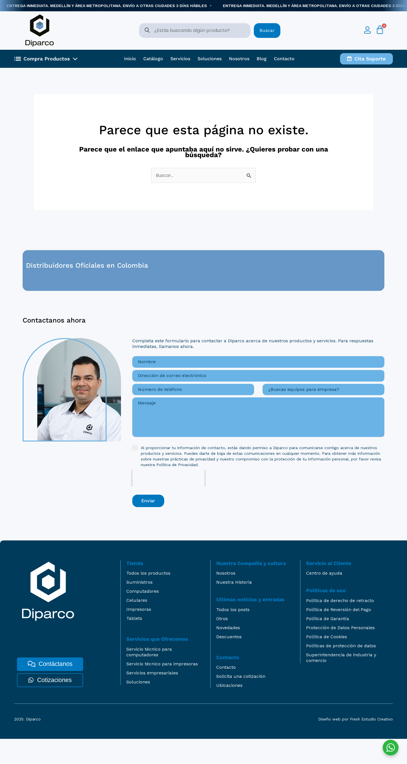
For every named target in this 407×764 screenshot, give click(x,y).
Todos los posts (233, 634)
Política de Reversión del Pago (338, 634)
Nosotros (239, 58)
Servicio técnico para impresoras (162, 689)
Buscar (267, 30)
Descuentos (229, 662)
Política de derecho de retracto (340, 625)
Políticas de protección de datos (341, 671)
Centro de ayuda (324, 598)
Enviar (148, 528)
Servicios (180, 58)
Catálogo (153, 58)
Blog (262, 58)
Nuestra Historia (234, 607)
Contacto (284, 58)
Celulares (136, 625)
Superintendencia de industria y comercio (341, 682)
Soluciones (210, 58)
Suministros (139, 607)
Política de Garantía (327, 643)
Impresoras (138, 634)
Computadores (142, 616)
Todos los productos (148, 598)
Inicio (130, 58)
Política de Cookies (326, 662)
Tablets (134, 643)
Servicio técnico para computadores (149, 677)
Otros (222, 643)
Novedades (228, 652)
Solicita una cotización (240, 701)
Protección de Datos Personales (340, 652)
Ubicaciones (229, 710)
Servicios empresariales (152, 698)
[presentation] (168, 506)
